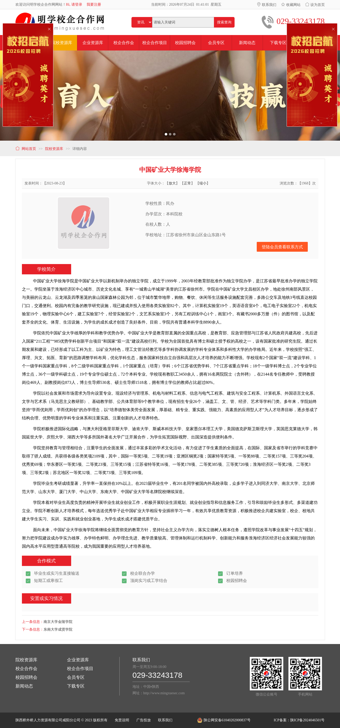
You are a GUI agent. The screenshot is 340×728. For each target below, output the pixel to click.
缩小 (202, 183)
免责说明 (122, 720)
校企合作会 (26, 668)
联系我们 (266, 5)
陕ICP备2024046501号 (307, 720)
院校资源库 (26, 659)
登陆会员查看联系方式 (282, 247)
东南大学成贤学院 (58, 629)
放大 (172, 183)
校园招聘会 (26, 677)
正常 (187, 183)
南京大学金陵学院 (58, 622)
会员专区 (76, 677)
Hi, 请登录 (74, 4)
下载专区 (76, 686)
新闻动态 (24, 686)
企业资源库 (78, 659)
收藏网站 (291, 5)
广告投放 (143, 720)
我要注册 (94, 4)
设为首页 (315, 5)
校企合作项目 (80, 668)
